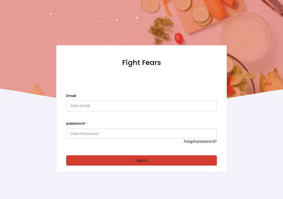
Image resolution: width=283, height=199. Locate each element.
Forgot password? (200, 141)
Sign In (141, 160)
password (76, 123)
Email (71, 95)
